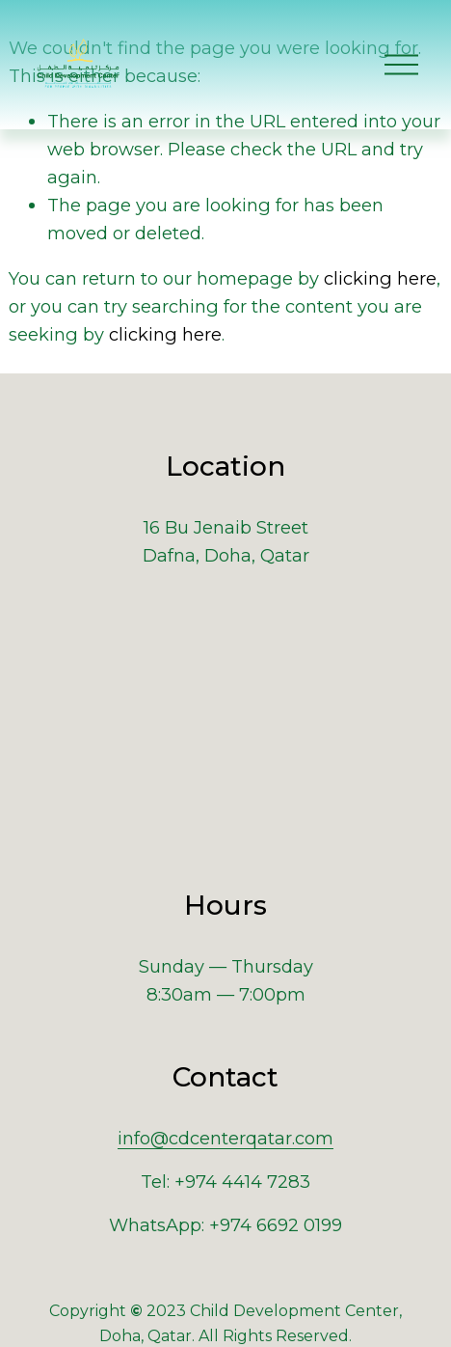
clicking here (380, 278)
